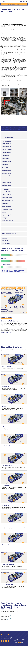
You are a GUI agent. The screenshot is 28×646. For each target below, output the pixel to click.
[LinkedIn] (5, 641)
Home (2, 6)
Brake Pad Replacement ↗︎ (5, 616)
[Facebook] (3, 641)
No (21, 642)
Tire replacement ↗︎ (4, 619)
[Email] (7, 641)
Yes (19, 642)
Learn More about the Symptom (6, 332)
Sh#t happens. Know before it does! (14, 4)
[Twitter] (1, 641)
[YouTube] (8, 641)
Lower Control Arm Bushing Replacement (9, 6)
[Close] (25, 639)
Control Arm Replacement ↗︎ (6, 615)
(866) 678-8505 (22, 1)
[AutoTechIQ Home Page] (4, 1)
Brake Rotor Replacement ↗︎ (6, 618)
